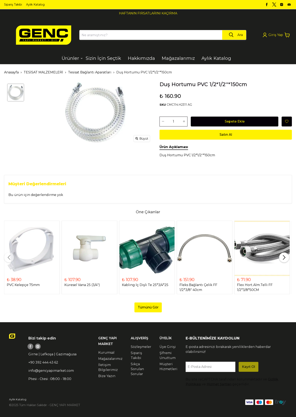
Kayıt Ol (248, 367)
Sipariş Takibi (13, 4)
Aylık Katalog (35, 4)
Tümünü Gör (148, 307)
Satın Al (226, 135)
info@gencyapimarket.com (51, 371)
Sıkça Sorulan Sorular (137, 369)
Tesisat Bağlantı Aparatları (89, 72)
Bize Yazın (106, 376)
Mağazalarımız (110, 359)
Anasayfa (11, 72)
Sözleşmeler (141, 347)
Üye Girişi (168, 347)
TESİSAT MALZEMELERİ (43, 72)
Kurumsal (106, 352)
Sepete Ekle (235, 121)
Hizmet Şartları (219, 384)
